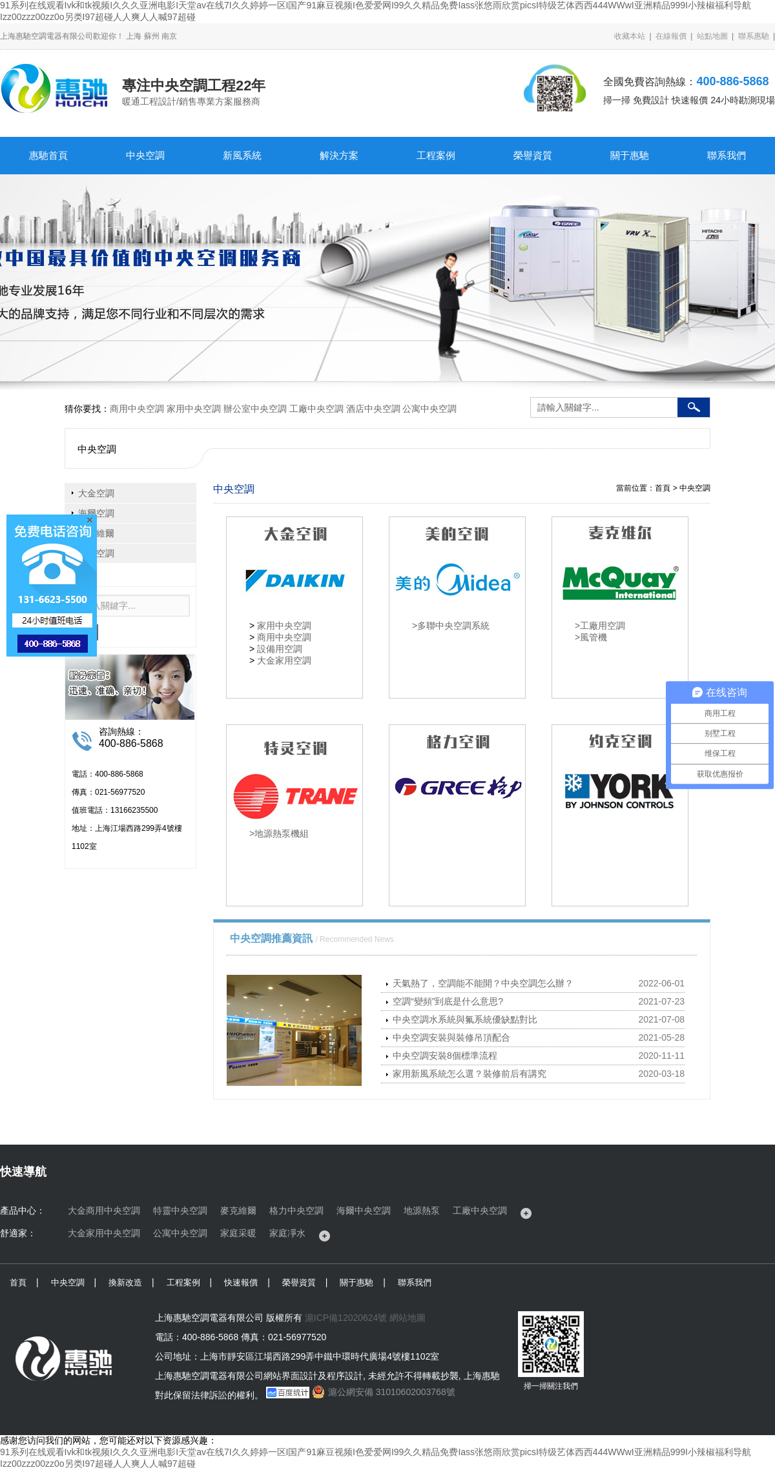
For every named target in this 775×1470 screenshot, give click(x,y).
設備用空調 (279, 649)
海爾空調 (96, 513)
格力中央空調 (296, 1210)
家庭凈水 (287, 1233)
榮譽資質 (532, 155)
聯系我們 (726, 155)
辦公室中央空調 (255, 408)
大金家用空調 (284, 660)
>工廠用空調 (600, 625)
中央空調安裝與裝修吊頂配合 (451, 1037)
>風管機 (591, 637)
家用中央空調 (194, 408)
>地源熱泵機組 (279, 833)
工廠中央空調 (316, 408)
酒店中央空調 (373, 408)
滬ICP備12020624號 (346, 1317)
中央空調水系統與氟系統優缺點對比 (465, 1019)
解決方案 (339, 155)
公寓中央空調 (429, 408)
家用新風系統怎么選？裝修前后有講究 (469, 1073)
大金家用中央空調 (104, 1233)
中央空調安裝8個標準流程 (445, 1055)
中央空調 (145, 155)
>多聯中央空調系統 (451, 625)
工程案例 (436, 155)
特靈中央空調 (180, 1210)
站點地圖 (712, 36)
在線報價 (671, 36)
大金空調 (96, 493)
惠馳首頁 (48, 155)
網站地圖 (407, 1317)
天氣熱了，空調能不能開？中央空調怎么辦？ (483, 983)
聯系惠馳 (753, 36)
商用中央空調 (137, 408)
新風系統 (242, 155)
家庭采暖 (238, 1233)
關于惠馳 (629, 155)
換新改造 (125, 1282)
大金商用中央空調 (104, 1210)
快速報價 (241, 1282)
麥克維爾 (238, 1210)
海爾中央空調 (363, 1210)
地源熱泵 (422, 1210)
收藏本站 (629, 36)
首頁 (18, 1282)
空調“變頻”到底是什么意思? (448, 1001)
